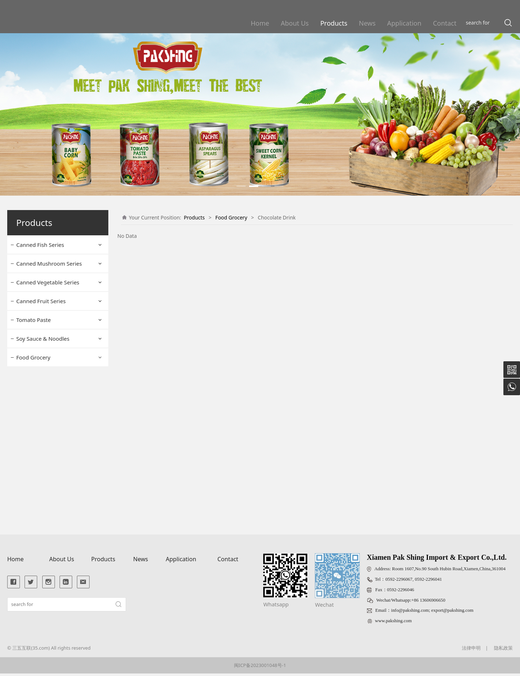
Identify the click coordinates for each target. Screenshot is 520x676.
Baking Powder (41, 400)
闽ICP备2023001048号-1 (260, 667)
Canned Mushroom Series (49, 263)
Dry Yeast (34, 374)
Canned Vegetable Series (47, 282)
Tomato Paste (33, 319)
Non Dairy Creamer (46, 514)
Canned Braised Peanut (51, 488)
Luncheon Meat (41, 451)
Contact (444, 23)
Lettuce (32, 476)
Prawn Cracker (40, 463)
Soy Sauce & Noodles (42, 338)
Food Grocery (33, 357)
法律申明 (471, 650)
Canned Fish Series (40, 244)
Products (333, 23)
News (367, 23)
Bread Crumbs (40, 387)
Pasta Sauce (37, 501)
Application (404, 23)
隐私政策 (503, 650)
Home (260, 23)
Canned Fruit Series (41, 301)
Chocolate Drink (42, 412)
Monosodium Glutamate (52, 438)
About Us (295, 23)
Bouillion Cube (40, 425)
